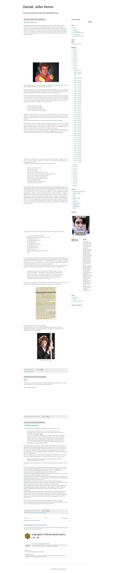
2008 (74, 174)
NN (74, 41)
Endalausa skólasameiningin (33, 512)
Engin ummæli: (37, 416)
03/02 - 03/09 (77, 152)
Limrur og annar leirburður (78, 36)
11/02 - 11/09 (77, 91)
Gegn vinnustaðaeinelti (78, 301)
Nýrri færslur (26, 518)
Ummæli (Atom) (36, 520)
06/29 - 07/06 (77, 124)
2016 (74, 65)
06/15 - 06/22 (77, 128)
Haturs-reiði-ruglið (76, 193)
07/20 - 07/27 (77, 120)
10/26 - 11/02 (77, 93)
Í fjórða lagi (26, 481)
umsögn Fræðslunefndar (48, 456)
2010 (74, 170)
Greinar (74, 29)
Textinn (34, 97)
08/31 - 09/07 (77, 108)
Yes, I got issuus (76, 34)
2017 (74, 63)
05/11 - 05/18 (77, 137)
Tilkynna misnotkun (77, 305)
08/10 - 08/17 (77, 114)
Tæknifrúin (75, 201)
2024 (74, 49)
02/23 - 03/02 (77, 154)
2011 (74, 168)
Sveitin (74, 200)
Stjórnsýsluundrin (43, 512)
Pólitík (74, 196)
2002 (74, 185)
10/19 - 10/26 (77, 95)
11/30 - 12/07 (77, 84)
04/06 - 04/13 (77, 145)
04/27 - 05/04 (77, 141)
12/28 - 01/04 (77, 70)
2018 (74, 61)
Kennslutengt (75, 31)
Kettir (74, 195)
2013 (74, 164)
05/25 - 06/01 (77, 133)
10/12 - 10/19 (77, 97)
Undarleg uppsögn (31, 425)
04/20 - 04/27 (77, 143)
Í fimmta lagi (26, 485)
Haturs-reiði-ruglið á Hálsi (78, 32)
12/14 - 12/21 (77, 80)
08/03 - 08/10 (77, 116)
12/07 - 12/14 (77, 82)
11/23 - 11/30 (77, 86)
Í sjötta (25, 491)
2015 (74, 67)
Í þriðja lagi (26, 476)
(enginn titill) (27, 550)
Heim (46, 518)
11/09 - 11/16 (77, 89)
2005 (74, 180)
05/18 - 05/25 (77, 135)
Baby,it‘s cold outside (58, 120)
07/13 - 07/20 (77, 122)
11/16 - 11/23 (77, 88)
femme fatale (45, 131)
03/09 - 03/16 (77, 150)
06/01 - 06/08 (77, 131)
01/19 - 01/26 (77, 160)
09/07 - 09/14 (77, 107)
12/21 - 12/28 (77, 72)
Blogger (63, 569)
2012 (74, 166)
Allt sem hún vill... (31, 22)
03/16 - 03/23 (77, 149)
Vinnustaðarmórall (77, 203)
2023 (74, 51)
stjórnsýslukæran (35, 503)
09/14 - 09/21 (77, 105)
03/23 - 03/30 (77, 147)
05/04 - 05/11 (77, 139)
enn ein (28, 503)
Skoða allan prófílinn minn (77, 44)
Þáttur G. (75, 299)
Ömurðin (74, 208)
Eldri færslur (65, 518)
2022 (74, 53)
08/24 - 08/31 (77, 110)
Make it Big (48, 86)
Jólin (25, 380)
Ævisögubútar (76, 205)
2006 (74, 178)
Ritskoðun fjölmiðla (29, 554)
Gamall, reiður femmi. (38, 7)
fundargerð (31, 428)
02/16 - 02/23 (77, 156)
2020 (74, 57)
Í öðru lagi (26, 473)
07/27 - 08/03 (77, 118)
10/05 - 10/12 (77, 99)
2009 (74, 172)
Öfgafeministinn (31, 371)
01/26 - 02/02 (77, 158)
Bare (62, 267)
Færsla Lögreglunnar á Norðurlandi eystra (35, 525)
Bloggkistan (75, 297)
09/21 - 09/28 (77, 103)
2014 (74, 68)
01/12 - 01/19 (77, 162)
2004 (74, 181)
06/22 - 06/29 (77, 126)
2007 (74, 176)
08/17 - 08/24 (77, 112)
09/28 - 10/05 (77, 101)
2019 (74, 59)
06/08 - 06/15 (77, 129)
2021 (74, 55)
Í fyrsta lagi (26, 472)
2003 (74, 183)
